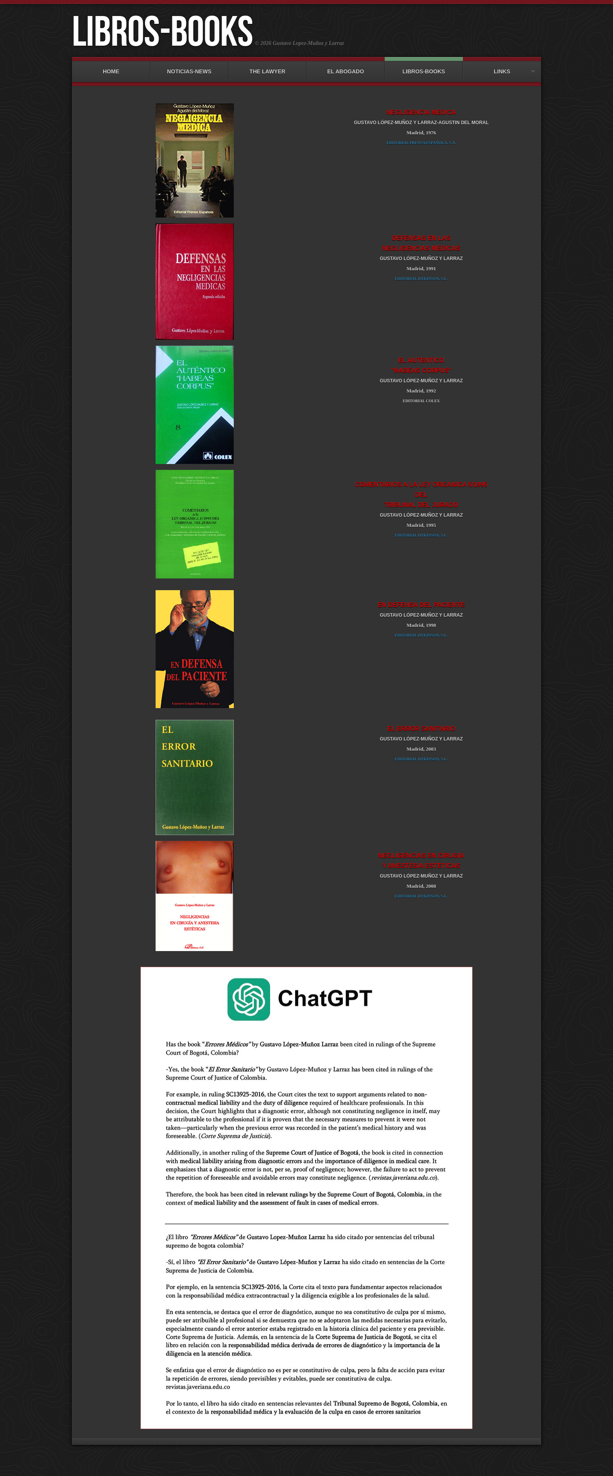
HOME (111, 68)
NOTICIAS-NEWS (189, 68)
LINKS (502, 68)
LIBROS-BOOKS (424, 68)
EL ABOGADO (345, 68)
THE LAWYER (267, 68)
